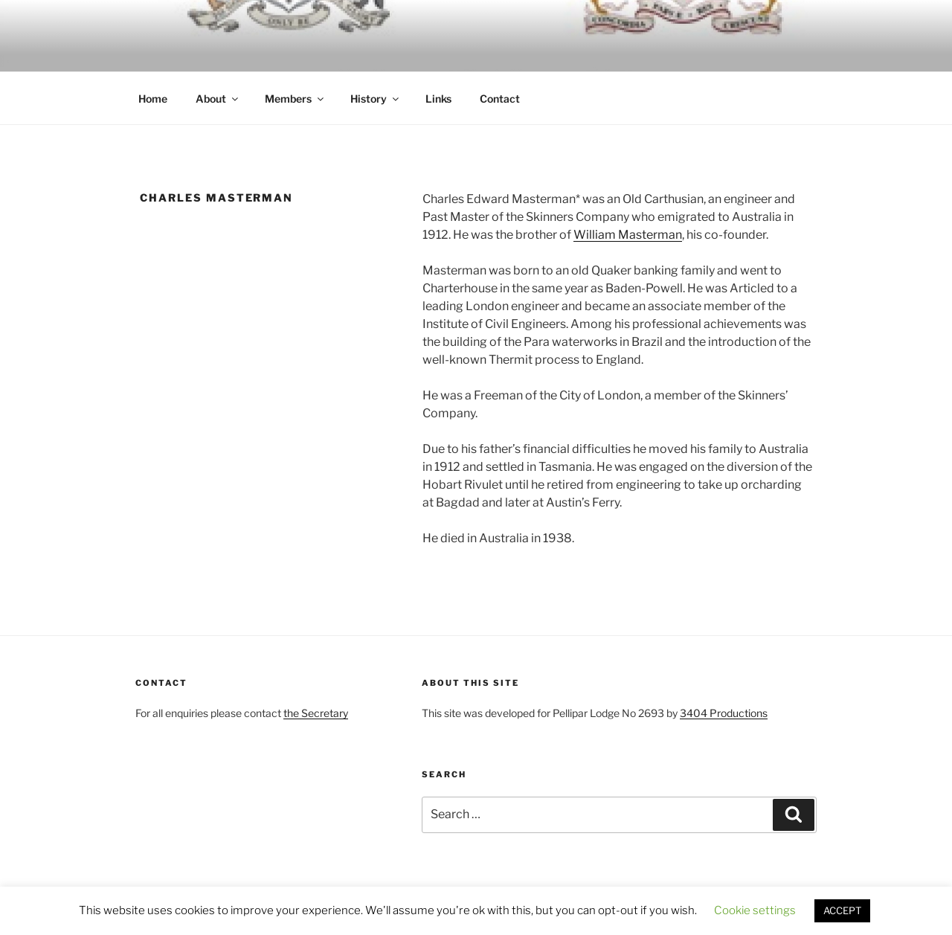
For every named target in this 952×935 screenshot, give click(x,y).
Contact (500, 98)
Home (152, 98)
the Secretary (315, 713)
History (375, 98)
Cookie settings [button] (755, 910)
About (218, 98)
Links (438, 98)
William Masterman (627, 235)
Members (295, 98)
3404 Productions (724, 713)
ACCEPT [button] (842, 910)
